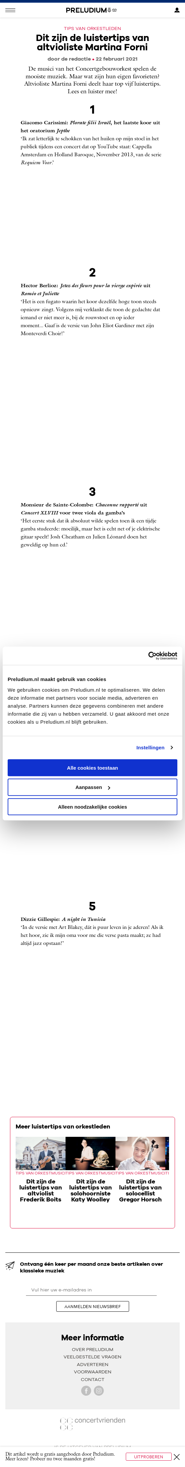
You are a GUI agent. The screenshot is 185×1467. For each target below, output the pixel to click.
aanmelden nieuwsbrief (93, 1306)
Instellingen (150, 747)
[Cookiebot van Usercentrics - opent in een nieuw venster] (148, 655)
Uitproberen (148, 1457)
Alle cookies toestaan (92, 767)
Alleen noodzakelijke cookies (92, 807)
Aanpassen (93, 787)
